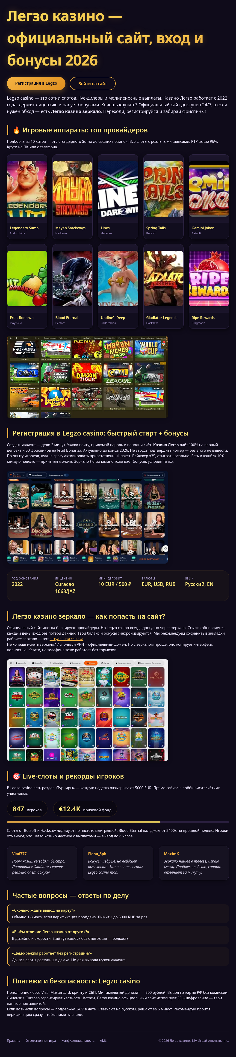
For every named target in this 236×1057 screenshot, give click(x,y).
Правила (13, 1040)
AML (103, 1040)
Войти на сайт (92, 83)
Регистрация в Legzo (36, 83)
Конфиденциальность (77, 1040)
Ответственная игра (41, 1040)
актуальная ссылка (66, 638)
